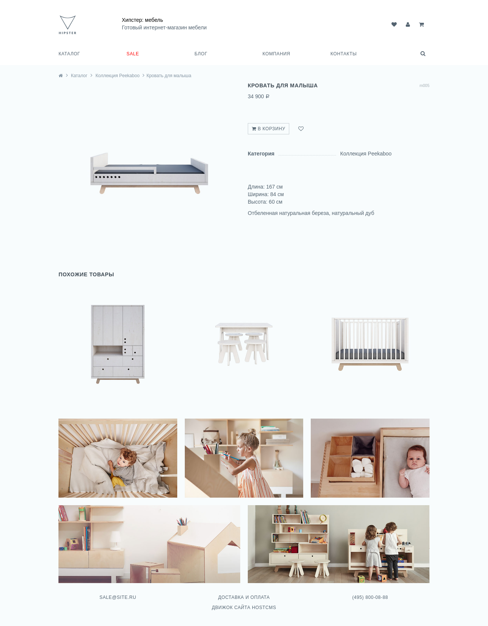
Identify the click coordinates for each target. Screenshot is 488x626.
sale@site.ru (118, 597)
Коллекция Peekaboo (117, 75)
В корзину (268, 128)
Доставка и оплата (244, 597)
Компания (276, 53)
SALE (133, 53)
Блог (201, 53)
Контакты (343, 53)
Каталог (69, 53)
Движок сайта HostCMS (244, 607)
